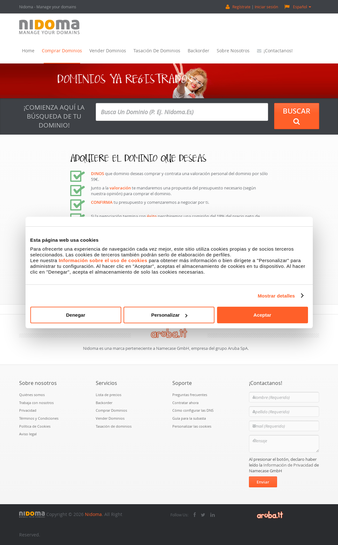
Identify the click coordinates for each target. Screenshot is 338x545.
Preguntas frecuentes (189, 394)
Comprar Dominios (62, 51)
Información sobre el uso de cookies (103, 260)
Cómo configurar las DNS (193, 410)
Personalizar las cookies (191, 426)
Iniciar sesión (266, 6)
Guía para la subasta (189, 418)
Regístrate (241, 6)
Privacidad (27, 410)
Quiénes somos (32, 394)
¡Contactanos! (275, 51)
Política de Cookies (34, 426)
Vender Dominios (107, 51)
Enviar (263, 482)
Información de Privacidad (288, 465)
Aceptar (262, 315)
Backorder (198, 51)
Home (28, 51)
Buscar (296, 115)
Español (297, 6)
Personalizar (169, 315)
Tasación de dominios (156, 51)
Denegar (75, 315)
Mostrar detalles (276, 295)
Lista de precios (108, 394)
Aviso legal (28, 433)
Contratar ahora (185, 402)
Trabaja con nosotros (36, 402)
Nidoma (93, 514)
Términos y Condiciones (38, 418)
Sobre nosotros (233, 51)
